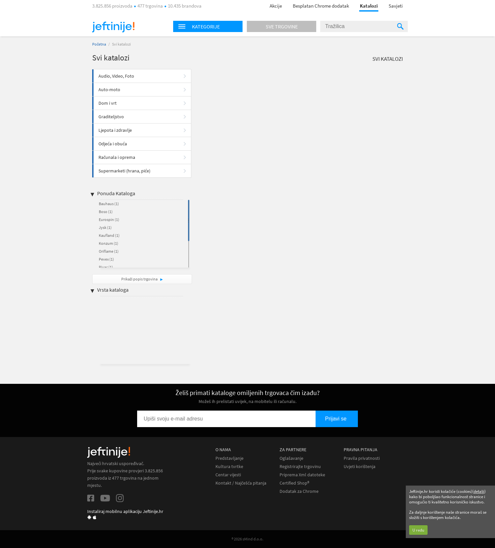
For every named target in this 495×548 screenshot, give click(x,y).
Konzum (108, 243)
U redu (418, 530)
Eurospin (109, 219)
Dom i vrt (107, 103)
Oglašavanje (291, 458)
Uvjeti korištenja (359, 466)
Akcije (276, 6)
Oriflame (109, 251)
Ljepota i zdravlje (115, 130)
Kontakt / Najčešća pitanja (240, 483)
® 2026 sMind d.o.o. (247, 538)
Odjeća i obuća (112, 144)
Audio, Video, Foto (116, 76)
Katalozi (369, 6)
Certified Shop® (294, 483)
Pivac (106, 267)
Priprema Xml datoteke (302, 475)
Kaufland (109, 235)
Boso (106, 211)
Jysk (105, 227)
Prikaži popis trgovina (139, 278)
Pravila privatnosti (362, 458)
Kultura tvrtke (229, 466)
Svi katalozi (387, 58)
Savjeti (396, 6)
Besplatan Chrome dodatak (321, 6)
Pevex (106, 259)
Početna (99, 44)
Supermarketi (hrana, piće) (124, 171)
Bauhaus (109, 203)
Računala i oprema (116, 157)
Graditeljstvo (111, 117)
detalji (479, 491)
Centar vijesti (228, 475)
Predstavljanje (229, 458)
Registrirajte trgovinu (300, 466)
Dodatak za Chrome (299, 491)
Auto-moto (109, 89)
